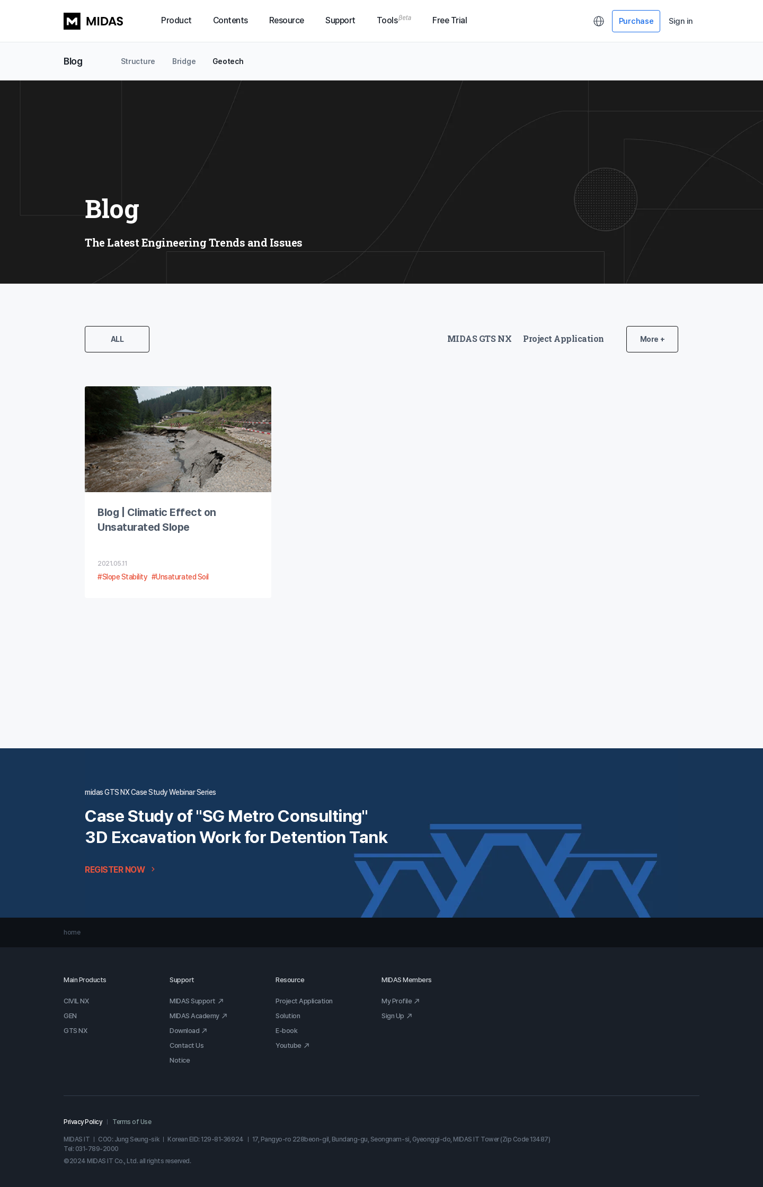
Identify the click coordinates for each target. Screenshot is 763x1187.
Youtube (293, 1045)
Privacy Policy (83, 1122)
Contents (230, 20)
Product (176, 20)
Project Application (563, 338)
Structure (138, 61)
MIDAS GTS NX (479, 338)
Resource (286, 20)
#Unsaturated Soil (180, 577)
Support (340, 20)
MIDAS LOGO (93, 21)
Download (189, 1031)
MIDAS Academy (199, 1016)
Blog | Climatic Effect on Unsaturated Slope (156, 519)
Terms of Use (131, 1122)
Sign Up (397, 1016)
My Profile (401, 1001)
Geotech (227, 61)
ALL (117, 339)
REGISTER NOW (121, 870)
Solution (288, 1016)
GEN (70, 1016)
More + (652, 339)
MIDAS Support (197, 1001)
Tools (394, 21)
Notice (180, 1060)
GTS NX (75, 1031)
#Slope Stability (122, 577)
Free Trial (449, 20)
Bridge (184, 61)
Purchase (636, 21)
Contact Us (186, 1045)
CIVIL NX (76, 1001)
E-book (286, 1031)
